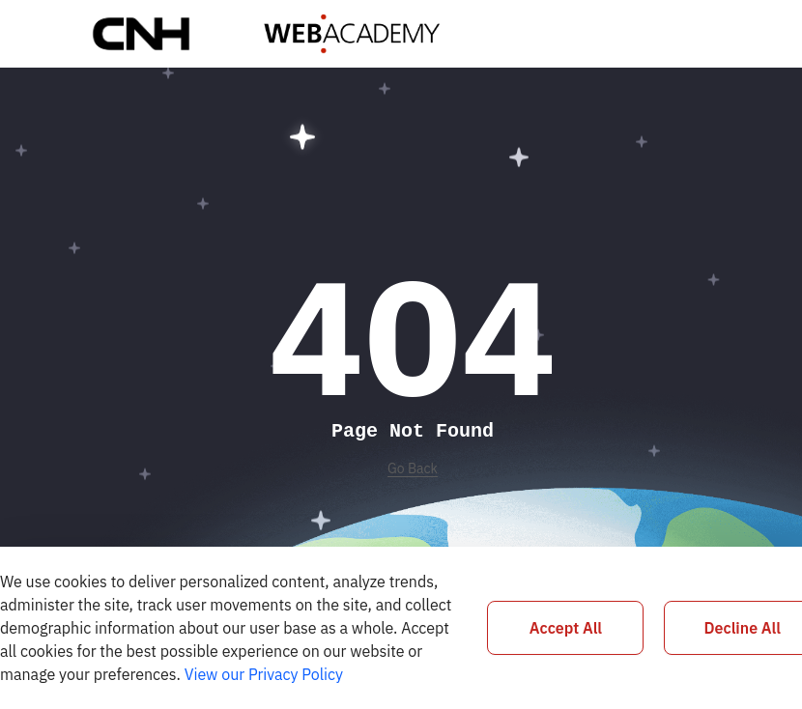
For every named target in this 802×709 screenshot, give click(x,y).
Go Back (412, 468)
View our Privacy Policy (264, 674)
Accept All (566, 628)
